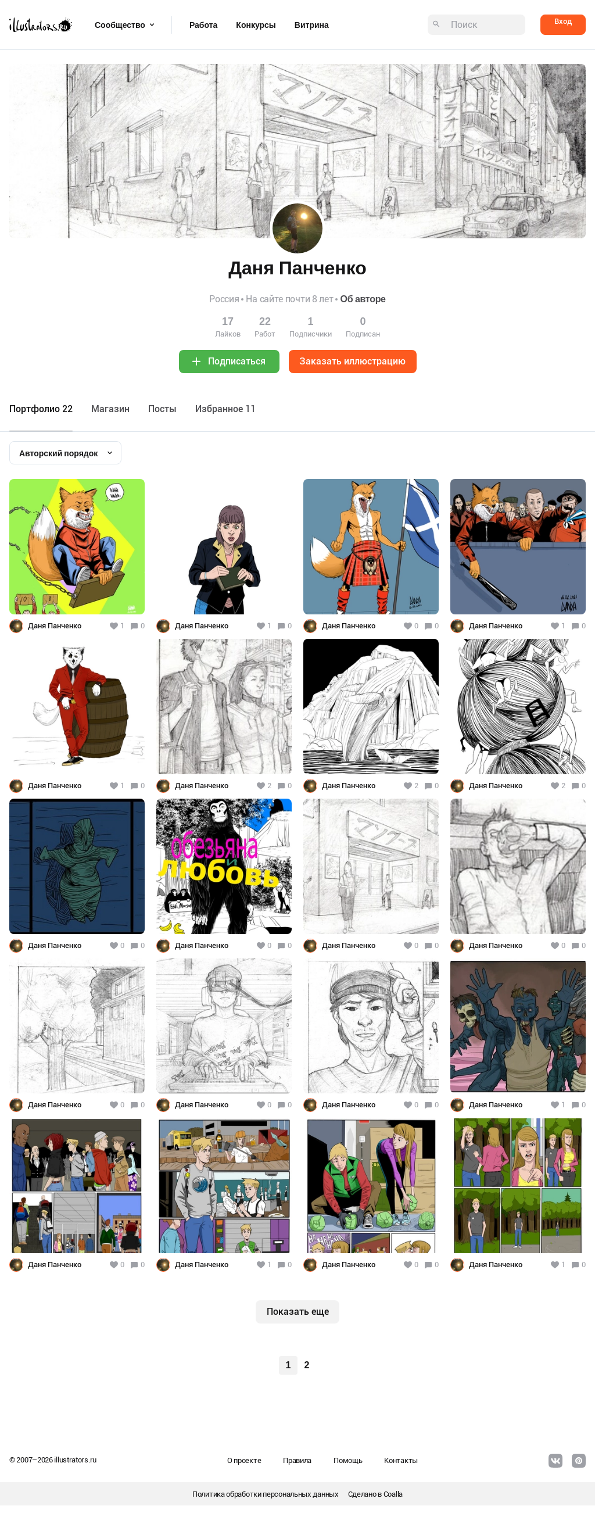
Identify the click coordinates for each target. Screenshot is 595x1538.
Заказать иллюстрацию (352, 361)
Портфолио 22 (41, 408)
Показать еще (298, 1311)
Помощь (348, 1460)
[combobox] (65, 452)
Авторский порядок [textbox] (58, 453)
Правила (297, 1460)
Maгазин (110, 408)
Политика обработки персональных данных (265, 1494)
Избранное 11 (225, 408)
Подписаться (237, 361)
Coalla (393, 1494)
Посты (162, 408)
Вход (563, 21)
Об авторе (362, 299)
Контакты (401, 1460)
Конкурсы (255, 25)
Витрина (312, 25)
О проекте (244, 1460)
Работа (203, 25)
